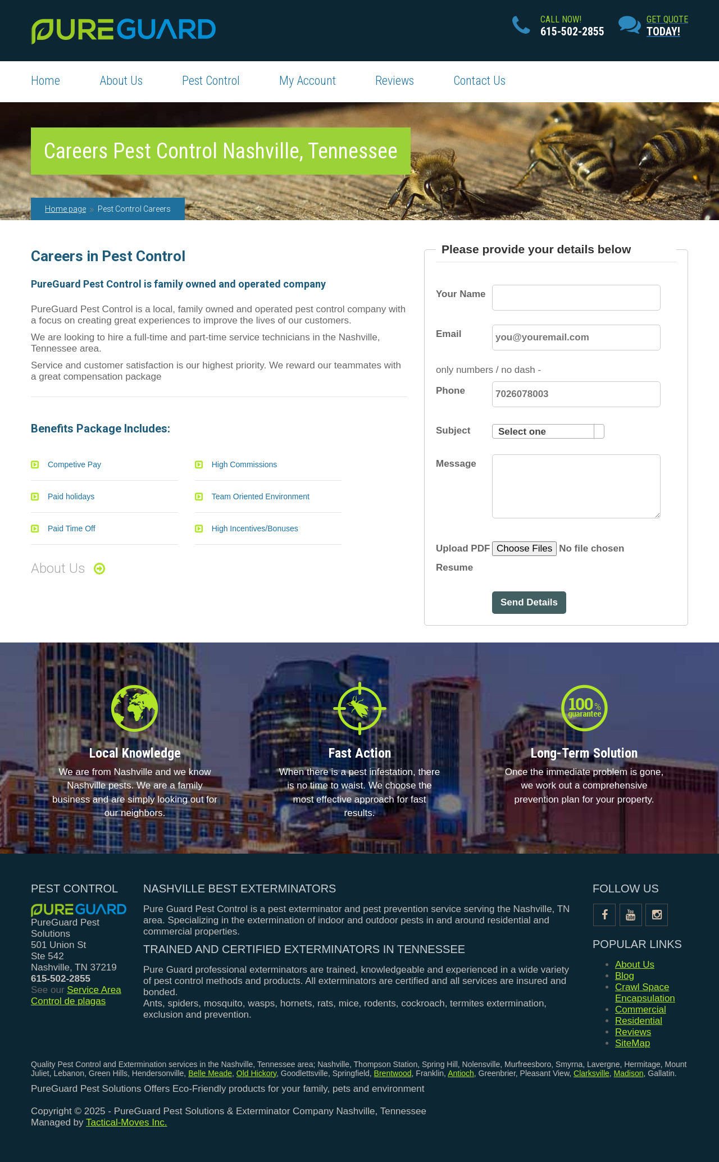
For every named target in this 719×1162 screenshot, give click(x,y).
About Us (121, 81)
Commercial (640, 1009)
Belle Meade (210, 1073)
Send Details (529, 602)
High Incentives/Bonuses (255, 528)
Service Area (94, 990)
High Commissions (244, 464)
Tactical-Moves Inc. (126, 1122)
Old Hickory (256, 1073)
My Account (307, 81)
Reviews (394, 81)
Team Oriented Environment (261, 496)
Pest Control (211, 81)
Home (45, 81)
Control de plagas (68, 1001)
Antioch (461, 1073)
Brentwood (393, 1073)
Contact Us (479, 81)
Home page (65, 208)
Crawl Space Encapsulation (645, 993)
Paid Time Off (71, 528)
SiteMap (632, 1043)
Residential (638, 1020)
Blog (624, 975)
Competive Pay (74, 464)
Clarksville (591, 1073)
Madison (629, 1073)
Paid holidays (71, 496)
